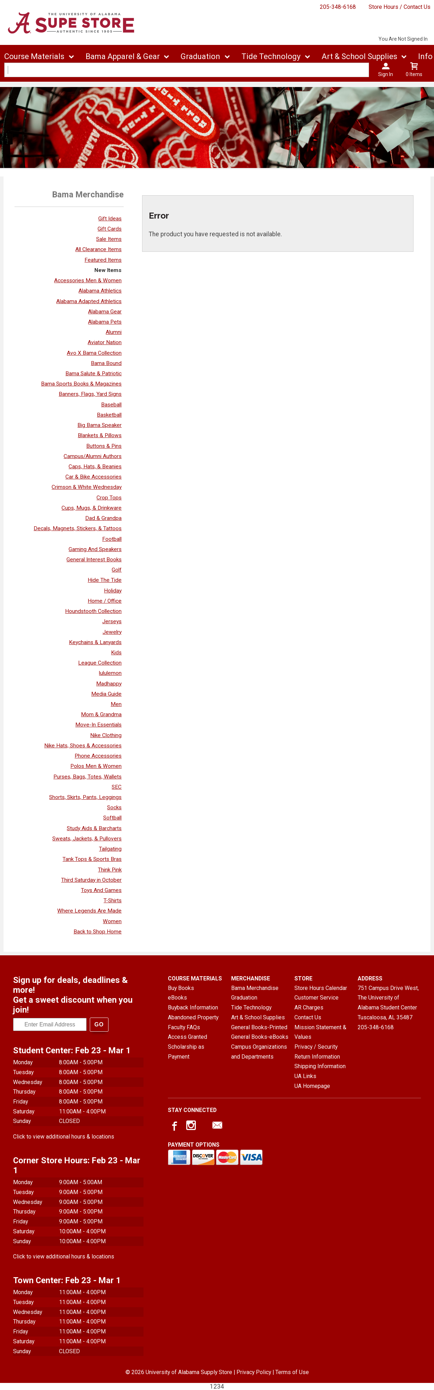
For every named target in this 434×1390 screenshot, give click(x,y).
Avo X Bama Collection (94, 353)
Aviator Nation (105, 342)
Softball (112, 818)
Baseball (111, 404)
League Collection (100, 663)
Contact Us (307, 1017)
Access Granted (187, 1036)
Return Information (317, 1056)
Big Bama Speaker (99, 425)
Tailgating (110, 849)
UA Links (305, 1076)
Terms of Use (292, 1372)
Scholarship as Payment (186, 1051)
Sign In (385, 74)
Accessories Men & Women (88, 280)
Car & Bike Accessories (93, 477)
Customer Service (316, 997)
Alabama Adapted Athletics (89, 301)
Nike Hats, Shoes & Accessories (83, 745)
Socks (114, 807)
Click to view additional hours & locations (63, 1136)
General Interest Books (94, 559)
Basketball (109, 415)
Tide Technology (270, 56)
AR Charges (308, 1007)
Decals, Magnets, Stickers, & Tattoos (78, 528)
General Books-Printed (259, 1027)
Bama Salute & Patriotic (93, 373)
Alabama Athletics (100, 291)
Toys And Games (101, 890)
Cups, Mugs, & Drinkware (91, 508)
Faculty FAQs (184, 1027)
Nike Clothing (106, 735)
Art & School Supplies (359, 56)
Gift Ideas (110, 218)
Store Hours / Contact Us (399, 7)
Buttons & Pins (104, 446)
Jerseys (112, 621)
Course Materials (34, 56)
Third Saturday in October (91, 880)
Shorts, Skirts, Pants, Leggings (85, 797)
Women (112, 921)
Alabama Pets (105, 322)
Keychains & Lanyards (95, 642)
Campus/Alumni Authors (93, 456)
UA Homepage (312, 1086)
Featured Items (103, 260)
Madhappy (109, 683)
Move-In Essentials (98, 725)
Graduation (200, 56)
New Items (108, 270)
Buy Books (181, 988)
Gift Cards (110, 229)
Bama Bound (106, 363)
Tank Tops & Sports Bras (92, 859)
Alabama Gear (105, 311)
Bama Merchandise (254, 988)
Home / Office (105, 601)
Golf (117, 570)
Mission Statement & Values (320, 1032)
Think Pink (110, 870)
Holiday (113, 590)
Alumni (114, 332)
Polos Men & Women (96, 766)
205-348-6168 (338, 7)
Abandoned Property (193, 1017)
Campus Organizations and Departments (259, 1051)
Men (116, 704)
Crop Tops (109, 497)
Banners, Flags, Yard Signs (90, 394)
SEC (117, 787)
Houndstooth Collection (93, 611)
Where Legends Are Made (89, 911)
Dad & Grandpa (103, 518)
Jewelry (112, 632)
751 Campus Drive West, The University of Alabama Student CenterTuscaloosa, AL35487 (388, 1003)
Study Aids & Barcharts (94, 828)
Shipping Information (320, 1066)
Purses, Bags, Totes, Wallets (87, 777)
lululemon (110, 673)
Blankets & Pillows (100, 435)
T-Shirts (113, 900)
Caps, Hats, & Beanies (95, 466)
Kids (116, 652)
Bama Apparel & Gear (123, 56)
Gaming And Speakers (95, 549)
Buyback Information (193, 1007)
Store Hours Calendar (320, 988)
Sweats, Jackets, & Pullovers (87, 838)
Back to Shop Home (98, 931)
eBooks (177, 997)
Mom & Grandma (101, 714)
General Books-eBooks (259, 1036)
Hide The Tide (105, 580)
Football (112, 539)
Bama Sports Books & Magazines (81, 384)
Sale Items (109, 239)
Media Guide (106, 694)
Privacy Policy (253, 1372)
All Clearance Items (98, 249)
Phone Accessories (98, 756)
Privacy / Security (316, 1046)
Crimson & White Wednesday (87, 487)
